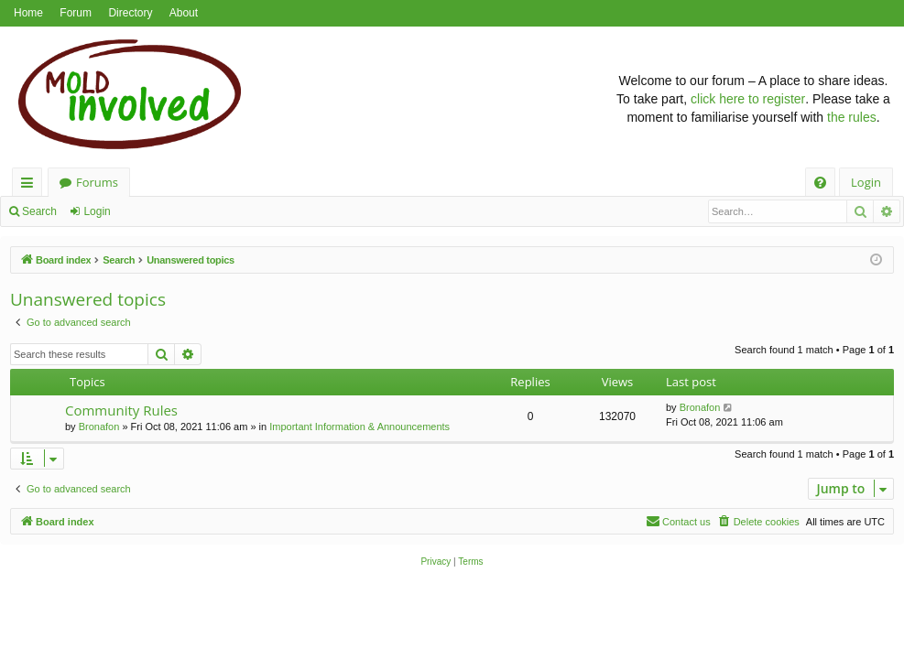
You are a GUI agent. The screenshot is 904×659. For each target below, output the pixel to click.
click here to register (748, 99)
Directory (130, 12)
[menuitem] (820, 182)
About (183, 12)
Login (96, 211)
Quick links (30, 185)
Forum (76, 12)
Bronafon (99, 426)
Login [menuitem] (866, 182)
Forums (97, 182)
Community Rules (121, 410)
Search (39, 211)
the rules (852, 117)
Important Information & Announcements (359, 426)
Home (28, 12)
